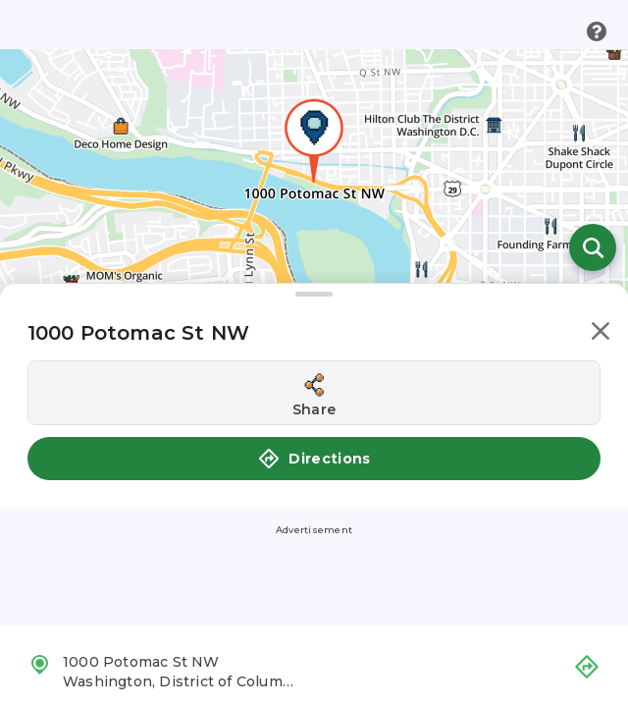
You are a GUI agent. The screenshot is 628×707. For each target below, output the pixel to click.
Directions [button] (314, 458)
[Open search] (592, 247)
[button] (600, 334)
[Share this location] (314, 392)
